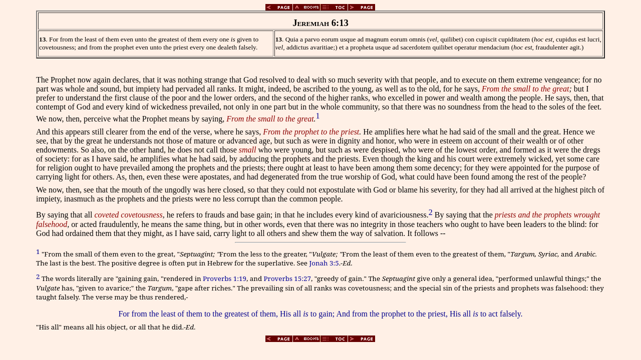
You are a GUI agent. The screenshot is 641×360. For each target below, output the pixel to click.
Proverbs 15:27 (287, 279)
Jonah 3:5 (324, 263)
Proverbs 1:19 (224, 279)
